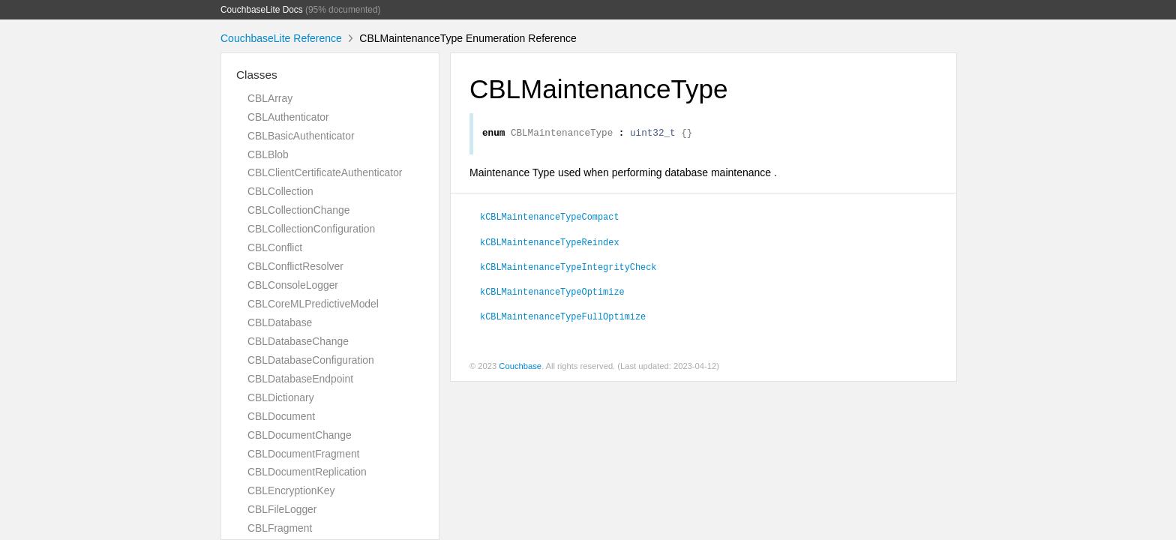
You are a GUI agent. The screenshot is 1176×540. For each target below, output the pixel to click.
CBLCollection (281, 191)
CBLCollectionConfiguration (311, 229)
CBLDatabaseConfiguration (311, 360)
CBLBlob (268, 154)
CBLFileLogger (282, 509)
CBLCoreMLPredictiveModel (313, 304)
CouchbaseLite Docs (261, 9)
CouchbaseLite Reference (281, 38)
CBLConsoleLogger (293, 285)
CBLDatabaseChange (298, 341)
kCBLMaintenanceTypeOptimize (552, 293)
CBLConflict (275, 248)
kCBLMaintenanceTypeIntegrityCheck (568, 268)
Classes (257, 74)
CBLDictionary (281, 398)
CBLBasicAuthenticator (301, 136)
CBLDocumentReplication (307, 472)
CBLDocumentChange (300, 435)
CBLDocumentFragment (303, 454)
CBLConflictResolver (296, 266)
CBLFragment (280, 528)
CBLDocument (281, 416)
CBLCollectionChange (299, 210)
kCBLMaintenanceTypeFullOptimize (563, 318)
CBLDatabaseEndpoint (300, 379)
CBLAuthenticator (288, 117)
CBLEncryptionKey (291, 490)
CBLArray (270, 98)
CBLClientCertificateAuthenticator (325, 172)
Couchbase (520, 368)
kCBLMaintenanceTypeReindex (550, 244)
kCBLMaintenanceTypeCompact (550, 218)
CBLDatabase (280, 322)
